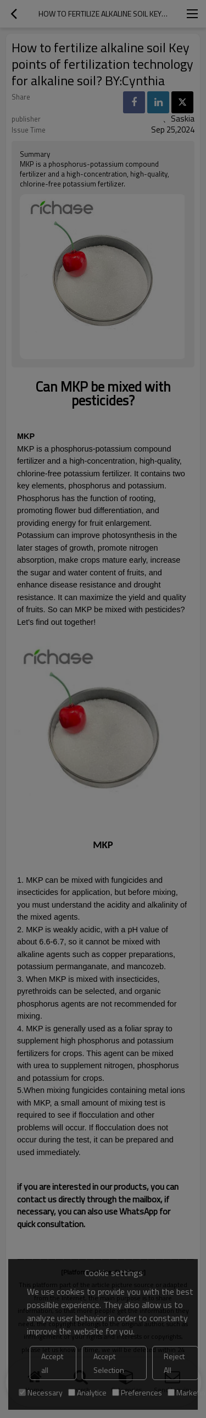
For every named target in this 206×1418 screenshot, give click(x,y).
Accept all (52, 1363)
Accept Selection (108, 1363)
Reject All (174, 1363)
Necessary (41, 1392)
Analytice (87, 1392)
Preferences (137, 1392)
